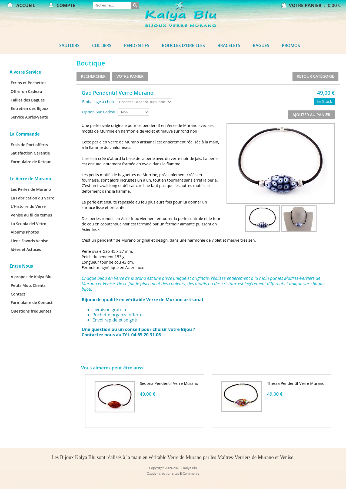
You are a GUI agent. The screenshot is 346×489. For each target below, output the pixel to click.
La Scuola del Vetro (28, 223)
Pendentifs (136, 45)
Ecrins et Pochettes (28, 82)
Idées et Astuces (26, 249)
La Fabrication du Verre (32, 198)
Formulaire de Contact (31, 302)
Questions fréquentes (31, 311)
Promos (291, 45)
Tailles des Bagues (28, 100)
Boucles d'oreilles (183, 45)
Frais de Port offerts (29, 144)
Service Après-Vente (29, 117)
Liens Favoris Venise (29, 240)
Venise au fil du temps (31, 215)
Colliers (101, 45)
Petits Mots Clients (28, 285)
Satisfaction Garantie (30, 153)
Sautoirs (69, 45)
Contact (18, 294)
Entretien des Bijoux (29, 108)
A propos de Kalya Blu (31, 276)
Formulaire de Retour (31, 161)
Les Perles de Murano (31, 189)
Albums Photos (25, 232)
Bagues (261, 45)
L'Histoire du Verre (28, 206)
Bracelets (229, 45)
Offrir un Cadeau (26, 91)
